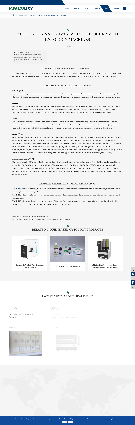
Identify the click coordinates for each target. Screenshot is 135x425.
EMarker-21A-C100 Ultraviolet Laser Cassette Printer (30, 266)
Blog (26, 15)
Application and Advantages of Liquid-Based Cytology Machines (48, 15)
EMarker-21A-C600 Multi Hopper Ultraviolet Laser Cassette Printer (105, 266)
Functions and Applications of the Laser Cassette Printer (32, 216)
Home (16, 15)
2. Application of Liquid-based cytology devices (27, 57)
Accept (70, 422)
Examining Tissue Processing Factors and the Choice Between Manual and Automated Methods (43, 219)
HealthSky (19, 189)
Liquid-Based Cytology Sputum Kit (67, 266)
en (123, 2)
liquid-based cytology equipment (106, 125)
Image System (114, 2)
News (21, 15)
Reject (64, 422)
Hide (26, 52)
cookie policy (108, 418)
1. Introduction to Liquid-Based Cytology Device (27, 54)
